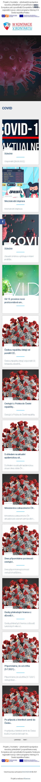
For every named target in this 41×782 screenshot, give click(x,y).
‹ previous (17, 740)
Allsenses (27, 778)
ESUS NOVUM (27, 772)
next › (25, 740)
